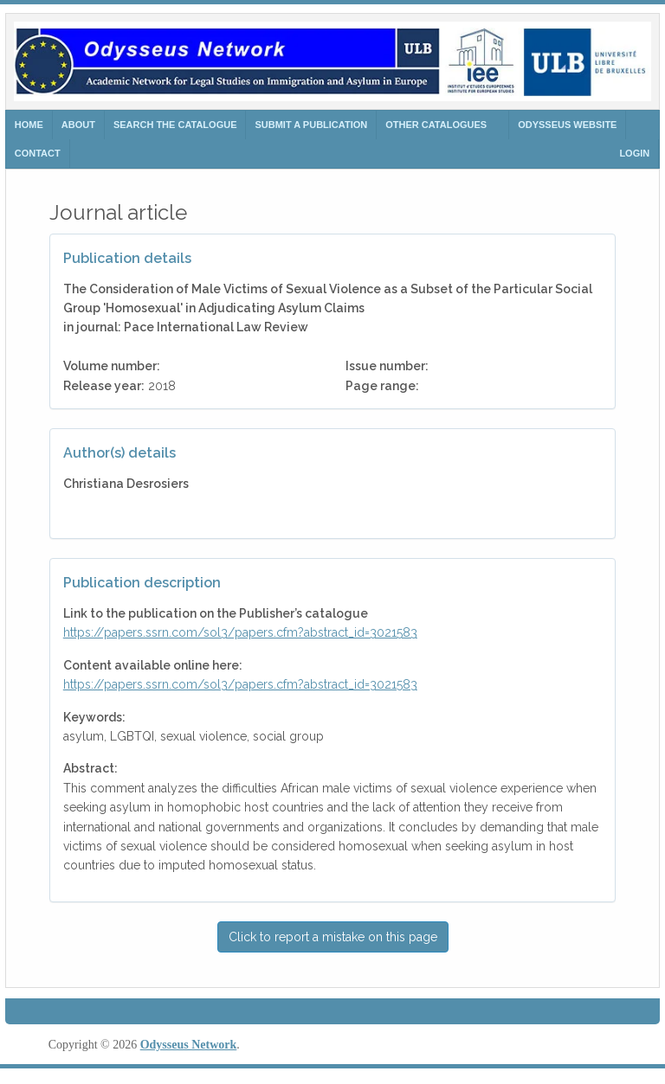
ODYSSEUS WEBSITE (567, 124)
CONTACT (38, 153)
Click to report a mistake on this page (333, 937)
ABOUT (78, 124)
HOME (29, 124)
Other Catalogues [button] (436, 124)
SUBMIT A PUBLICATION (311, 124)
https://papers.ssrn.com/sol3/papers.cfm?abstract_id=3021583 (240, 632)
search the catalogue (175, 124)
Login (634, 153)
